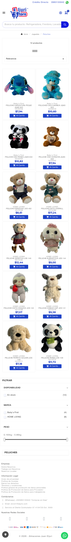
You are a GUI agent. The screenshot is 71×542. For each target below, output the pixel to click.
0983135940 (60, 2)
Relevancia (35, 59)
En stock (37, 395)
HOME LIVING (37, 417)
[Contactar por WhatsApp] (64, 535)
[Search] (65, 24)
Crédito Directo (40, 2)
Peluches (10, 453)
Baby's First (37, 413)
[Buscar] (31, 24)
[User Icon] (60, 12)
